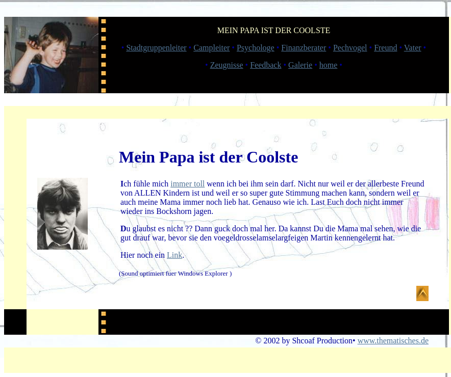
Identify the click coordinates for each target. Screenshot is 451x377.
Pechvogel (350, 47)
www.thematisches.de (393, 340)
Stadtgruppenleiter (156, 47)
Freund (385, 47)
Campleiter (211, 47)
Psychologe (255, 47)
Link (174, 255)
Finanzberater (303, 47)
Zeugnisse (226, 65)
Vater (412, 47)
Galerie (300, 65)
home (328, 65)
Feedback (265, 65)
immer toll (187, 183)
